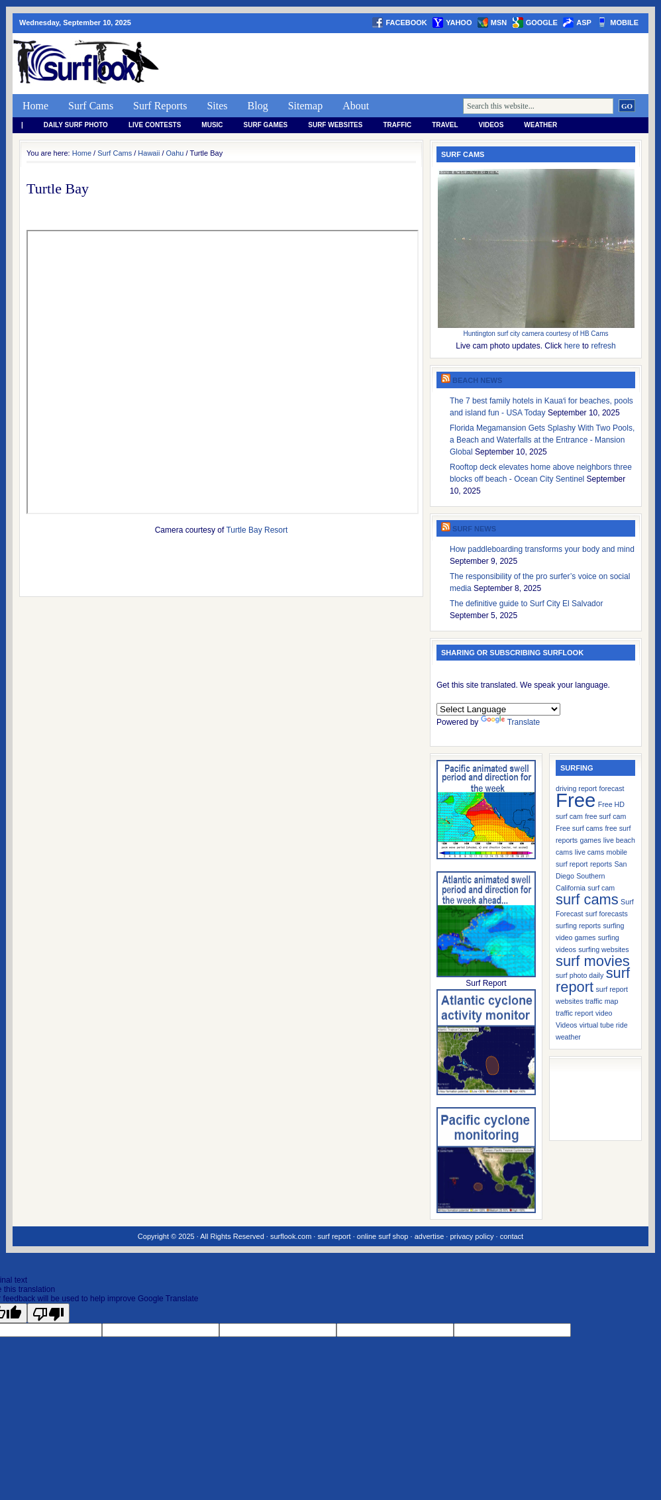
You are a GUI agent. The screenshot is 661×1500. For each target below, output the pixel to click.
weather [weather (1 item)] (568, 1037)
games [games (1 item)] (590, 840)
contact (511, 1236)
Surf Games (266, 125)
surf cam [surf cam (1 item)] (601, 888)
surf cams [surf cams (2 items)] (587, 899)
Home (35, 105)
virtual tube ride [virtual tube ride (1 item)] (604, 1025)
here (572, 345)
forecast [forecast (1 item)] (612, 788)
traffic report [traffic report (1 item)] (574, 1013)
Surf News (474, 529)
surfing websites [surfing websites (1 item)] (603, 949)
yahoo (459, 23)
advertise (429, 1236)
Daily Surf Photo (76, 125)
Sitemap (305, 105)
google (542, 23)
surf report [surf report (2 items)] (593, 980)
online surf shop (383, 1236)
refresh (603, 345)
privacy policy (471, 1236)
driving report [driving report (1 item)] (576, 788)
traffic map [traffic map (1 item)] (602, 1001)
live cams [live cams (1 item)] (589, 852)
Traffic (397, 125)
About (355, 105)
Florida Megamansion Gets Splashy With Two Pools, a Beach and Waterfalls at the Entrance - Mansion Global (542, 439)
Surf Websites (335, 125)
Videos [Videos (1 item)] (566, 1025)
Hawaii (149, 153)
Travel (445, 125)
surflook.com (290, 1236)
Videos (491, 125)
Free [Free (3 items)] (575, 800)
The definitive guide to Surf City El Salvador (526, 603)
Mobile (624, 23)
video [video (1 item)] (603, 1013)
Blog (258, 105)
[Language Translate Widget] (498, 709)
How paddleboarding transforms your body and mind (542, 549)
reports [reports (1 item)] (601, 864)
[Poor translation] (48, 1313)
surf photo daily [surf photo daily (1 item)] (579, 975)
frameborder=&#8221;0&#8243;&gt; (222, 372)
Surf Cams (90, 105)
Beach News (477, 380)
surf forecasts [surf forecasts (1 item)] (606, 914)
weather (540, 125)
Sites (217, 105)
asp (583, 23)
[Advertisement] (407, 63)
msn (499, 23)
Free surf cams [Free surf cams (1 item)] (579, 828)
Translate (510, 722)
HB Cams (594, 333)
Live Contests (154, 125)
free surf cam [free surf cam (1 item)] (605, 816)
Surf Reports (160, 105)
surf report (333, 1236)
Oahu (175, 153)
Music (212, 125)
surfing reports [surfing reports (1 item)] (578, 926)
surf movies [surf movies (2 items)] (593, 961)
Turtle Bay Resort (256, 530)
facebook (406, 23)
